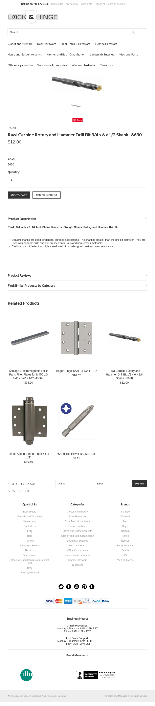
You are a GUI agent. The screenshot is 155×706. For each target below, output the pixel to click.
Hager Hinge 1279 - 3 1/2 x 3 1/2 (76, 370)
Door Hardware (46, 43)
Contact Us (57, 4)
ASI (125, 555)
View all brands (125, 560)
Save (79, 120)
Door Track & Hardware (75, 43)
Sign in (98, 4)
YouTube (76, 586)
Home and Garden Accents (25, 54)
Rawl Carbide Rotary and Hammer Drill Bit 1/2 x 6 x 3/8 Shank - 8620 (124, 374)
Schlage (125, 511)
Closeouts (106, 65)
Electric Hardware (106, 43)
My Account (72, 4)
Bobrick (125, 540)
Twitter (61, 586)
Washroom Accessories (52, 65)
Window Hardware (83, 65)
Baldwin (125, 531)
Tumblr (91, 586)
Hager (125, 526)
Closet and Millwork (20, 43)
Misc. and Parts (128, 54)
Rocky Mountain (125, 545)
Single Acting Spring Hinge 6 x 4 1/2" (28, 455)
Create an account (116, 4)
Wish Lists (86, 4)
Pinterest (84, 586)
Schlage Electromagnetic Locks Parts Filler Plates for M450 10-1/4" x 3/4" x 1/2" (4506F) (28, 374)
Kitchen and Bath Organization (65, 54)
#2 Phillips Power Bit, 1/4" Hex (77, 453)
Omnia (125, 550)
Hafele (125, 535)
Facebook (68, 586)
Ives (125, 521)
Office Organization (20, 65)
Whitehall (125, 516)
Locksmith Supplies (102, 54)
